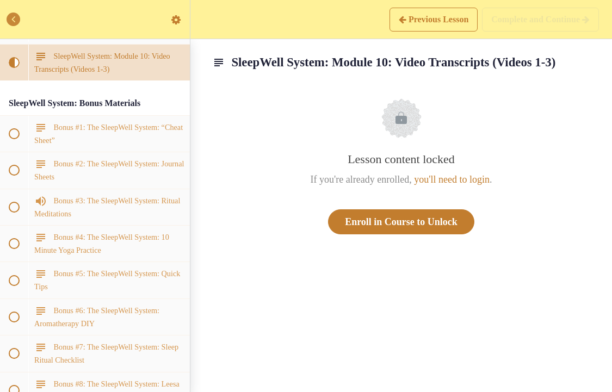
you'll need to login (452, 179)
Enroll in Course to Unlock (401, 221)
